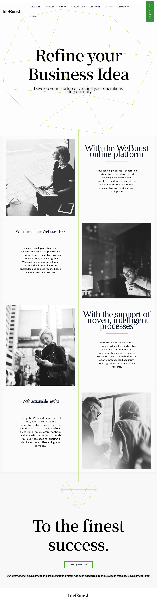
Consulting (92, 6)
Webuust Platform (55, 6)
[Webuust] (12, 6)
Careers (106, 6)
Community (119, 6)
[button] (63, 6)
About (133, 6)
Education (35, 6)
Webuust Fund (76, 6)
